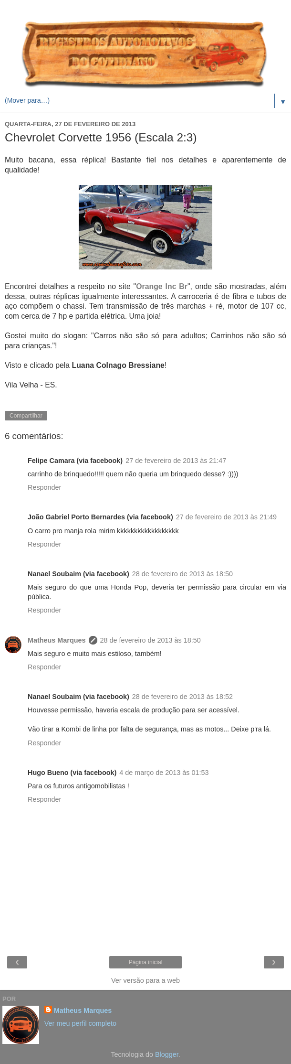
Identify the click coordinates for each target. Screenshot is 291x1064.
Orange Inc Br (161, 286)
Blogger (166, 1054)
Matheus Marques (57, 640)
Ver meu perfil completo (80, 1023)
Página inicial (146, 962)
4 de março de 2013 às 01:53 (163, 772)
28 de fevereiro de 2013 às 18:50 (182, 574)
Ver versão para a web (145, 980)
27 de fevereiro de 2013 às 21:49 (226, 517)
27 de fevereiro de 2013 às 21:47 (175, 460)
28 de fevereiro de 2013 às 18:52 (182, 696)
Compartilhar (26, 415)
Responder (44, 487)
